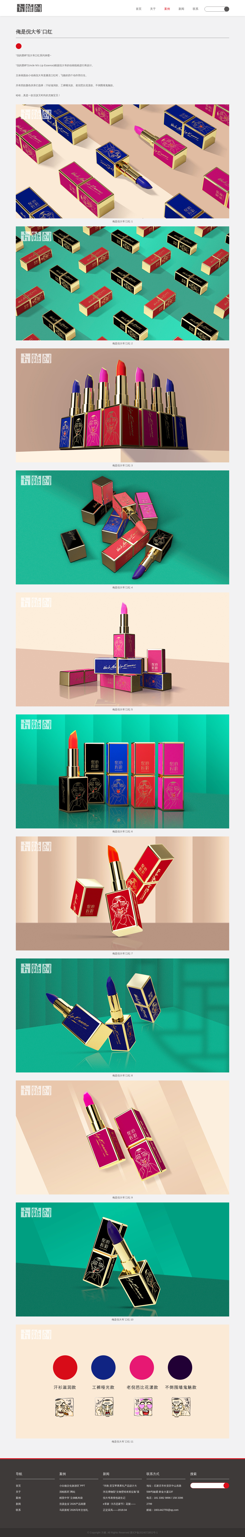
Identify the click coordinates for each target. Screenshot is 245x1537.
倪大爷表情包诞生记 (114, 1497)
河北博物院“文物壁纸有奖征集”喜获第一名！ (121, 1492)
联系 (195, 8)
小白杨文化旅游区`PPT (72, 1485)
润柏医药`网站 (67, 1491)
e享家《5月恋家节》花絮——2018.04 (119, 1504)
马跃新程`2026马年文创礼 (73, 1510)
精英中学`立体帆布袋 (71, 1497)
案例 (167, 8)
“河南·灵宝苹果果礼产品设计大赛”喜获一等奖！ (120, 1486)
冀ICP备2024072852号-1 (144, 1532)
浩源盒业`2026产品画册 (72, 1503)
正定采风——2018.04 (115, 1510)
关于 (153, 8)
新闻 (181, 8)
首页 (139, 8)
